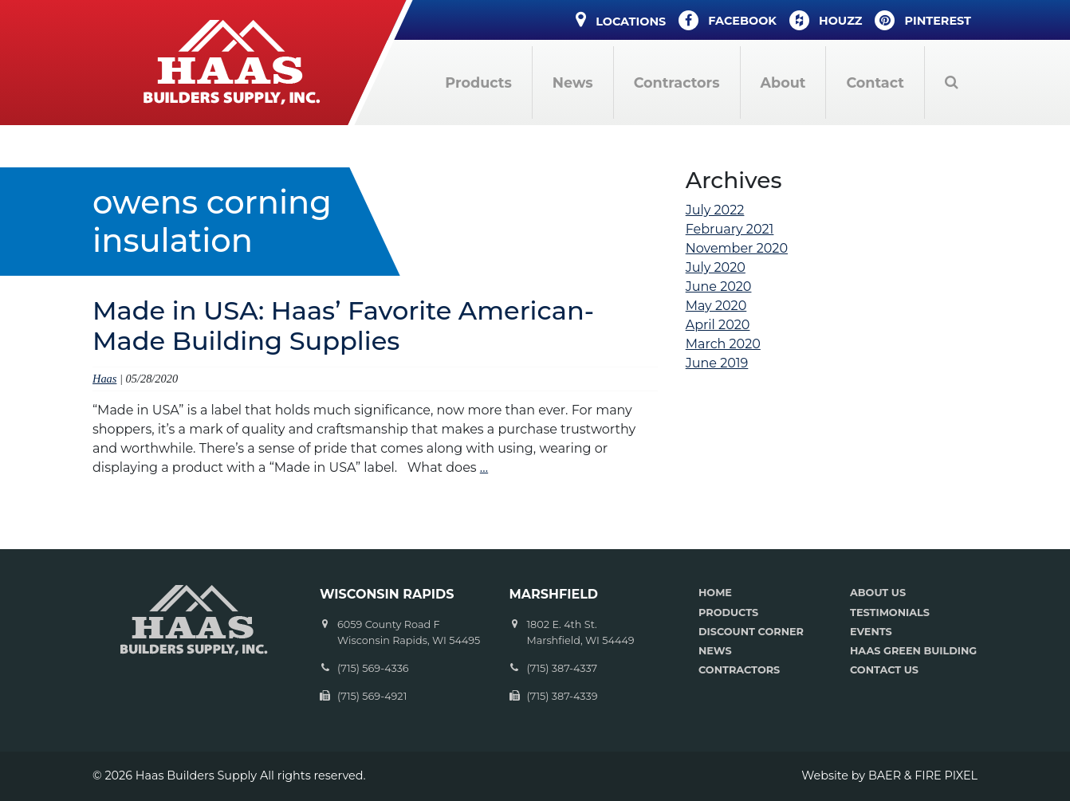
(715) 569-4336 (373, 668)
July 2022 (715, 210)
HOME (715, 593)
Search (951, 82)
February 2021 (730, 229)
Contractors (677, 82)
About (783, 82)
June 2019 (717, 363)
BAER (884, 775)
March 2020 (723, 343)
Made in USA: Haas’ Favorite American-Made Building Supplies (343, 325)
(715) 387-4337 (562, 668)
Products (478, 82)
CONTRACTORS (739, 670)
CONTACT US (884, 670)
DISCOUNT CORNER (751, 632)
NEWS (715, 651)
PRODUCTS (728, 612)
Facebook (728, 20)
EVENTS (871, 632)
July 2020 (715, 267)
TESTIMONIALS (890, 612)
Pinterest (923, 20)
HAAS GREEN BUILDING (913, 651)
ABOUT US (878, 593)
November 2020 (737, 248)
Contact (875, 82)
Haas (104, 378)
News (573, 82)
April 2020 (718, 324)
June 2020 (719, 286)
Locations (621, 19)
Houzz (826, 20)
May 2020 (716, 305)
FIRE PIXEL (946, 775)
